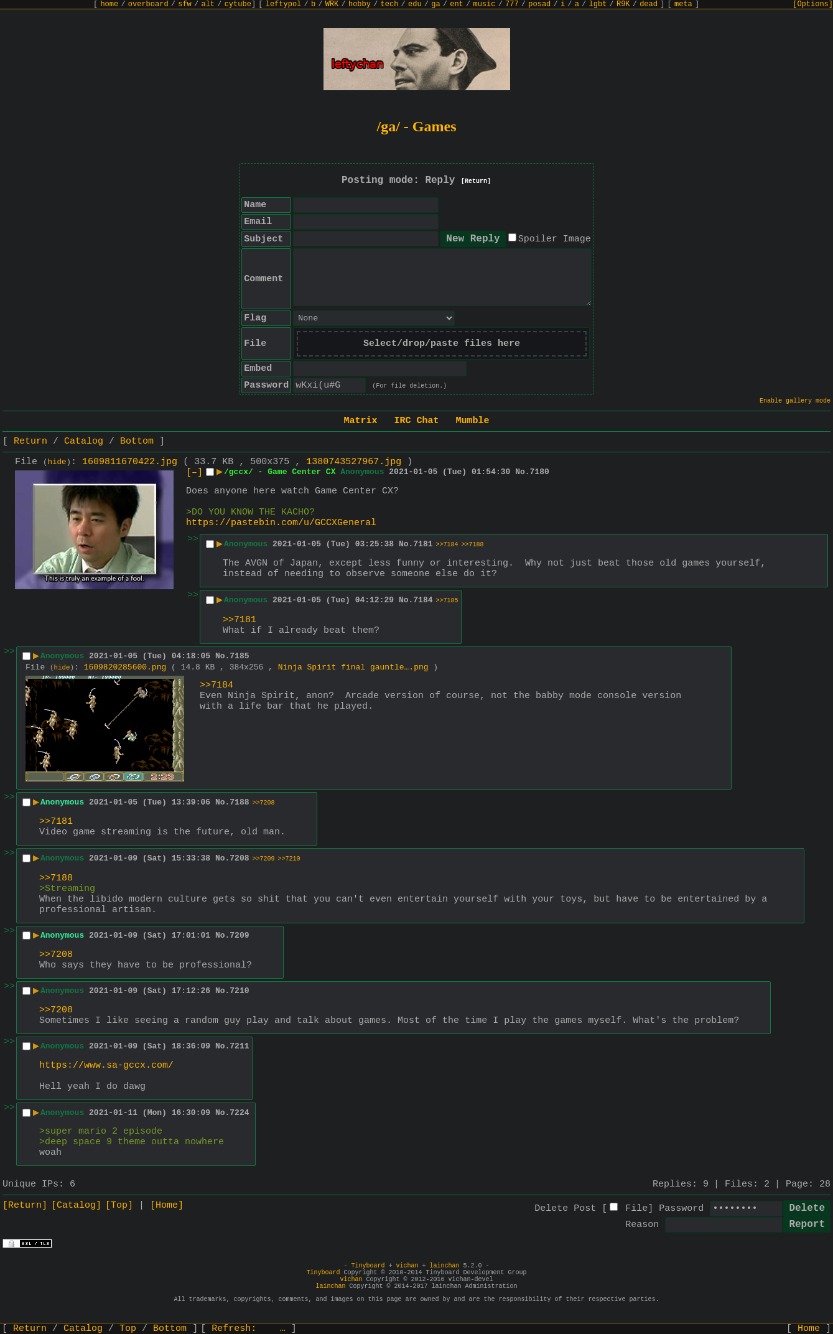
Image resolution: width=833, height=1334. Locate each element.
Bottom (137, 441)
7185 (239, 656)
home (109, 4)
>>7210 (289, 859)
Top (127, 1328)
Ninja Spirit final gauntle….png (353, 667)
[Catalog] (76, 1205)
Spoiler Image (554, 239)
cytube (238, 4)
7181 (422, 544)
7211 (239, 1046)
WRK (332, 4)
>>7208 (264, 803)
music (484, 4)
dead (649, 4)
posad (539, 4)
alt (208, 4)
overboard (148, 4)
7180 (539, 472)
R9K (623, 4)
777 (512, 4)
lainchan (445, 1265)
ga (435, 4)
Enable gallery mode (795, 401)
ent (456, 4)
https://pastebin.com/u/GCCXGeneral (281, 523)
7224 (239, 1112)
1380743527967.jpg (353, 462)
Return (30, 441)
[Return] (476, 181)
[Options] (813, 4)
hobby (359, 4)
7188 (239, 802)
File (636, 1208)
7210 (239, 991)
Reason (642, 1225)
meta (683, 4)
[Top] (119, 1205)
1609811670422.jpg (129, 462)
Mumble (473, 421)
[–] (194, 472)
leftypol (284, 4)
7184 (422, 600)
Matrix (360, 421)
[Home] (167, 1205)
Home (809, 1328)
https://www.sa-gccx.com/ (106, 1065)
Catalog (83, 441)
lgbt (598, 4)
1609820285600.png (125, 667)
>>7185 (447, 600)
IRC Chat (416, 421)
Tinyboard (367, 1265)
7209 (239, 935)
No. (522, 472)
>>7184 (447, 544)
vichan (407, 1265)
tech (390, 4)
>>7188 (473, 544)
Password (681, 1208)
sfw (185, 4)
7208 (239, 858)
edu (415, 4)
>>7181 (239, 620)
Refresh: (249, 1328)
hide (57, 462)
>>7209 (264, 859)
